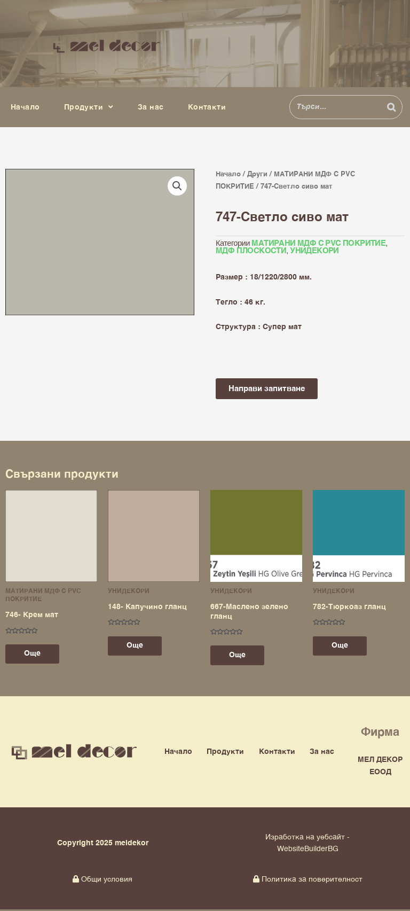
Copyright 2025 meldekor (102, 844)
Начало (25, 107)
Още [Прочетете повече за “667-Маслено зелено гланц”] (240, 656)
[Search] (391, 107)
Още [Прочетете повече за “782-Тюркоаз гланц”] (342, 647)
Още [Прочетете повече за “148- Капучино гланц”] (137, 647)
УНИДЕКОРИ (314, 251)
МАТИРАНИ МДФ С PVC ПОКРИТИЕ (318, 243)
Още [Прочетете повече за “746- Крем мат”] (35, 655)
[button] (177, 186)
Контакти (207, 107)
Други (257, 174)
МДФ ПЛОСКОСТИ (251, 251)
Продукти (89, 107)
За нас (150, 107)
